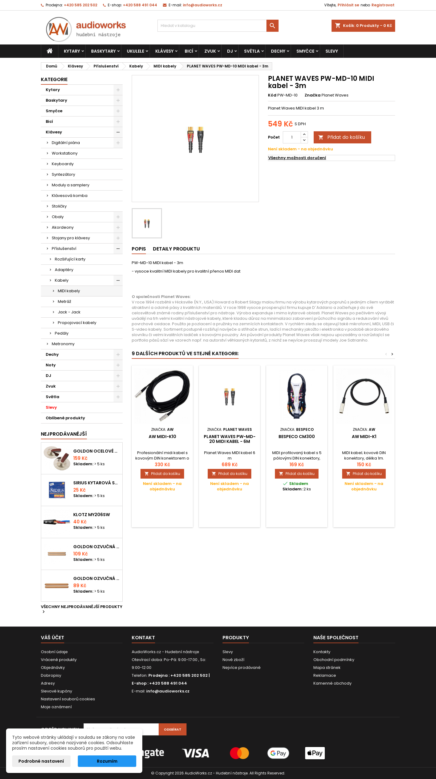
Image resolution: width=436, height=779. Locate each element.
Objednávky (53, 667)
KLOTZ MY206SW (91, 514)
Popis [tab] (139, 248)
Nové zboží (233, 660)
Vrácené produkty (59, 660)
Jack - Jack (69, 312)
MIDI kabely (69, 291)
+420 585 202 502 (80, 5)
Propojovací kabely (77, 323)
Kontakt (143, 637)
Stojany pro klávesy (71, 238)
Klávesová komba (70, 195)
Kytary (72, 51)
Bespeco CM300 (297, 437)
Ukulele (135, 51)
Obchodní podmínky (333, 660)
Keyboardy (63, 164)
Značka (313, 95)
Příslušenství (64, 248)
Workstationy (65, 153)
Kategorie (54, 79)
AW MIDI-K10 (162, 437)
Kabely (61, 280)
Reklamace (324, 675)
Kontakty (321, 652)
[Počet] (292, 137)
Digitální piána (66, 143)
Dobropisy (51, 675)
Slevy (331, 51)
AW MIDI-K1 (364, 437)
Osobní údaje (54, 652)
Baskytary (103, 51)
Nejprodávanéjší (64, 433)
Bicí (189, 51)
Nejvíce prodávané (242, 667)
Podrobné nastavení (41, 761)
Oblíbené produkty (65, 418)
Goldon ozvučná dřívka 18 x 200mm (96, 546)
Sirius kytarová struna (96, 482)
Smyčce (305, 51)
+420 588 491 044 (140, 5)
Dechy (278, 51)
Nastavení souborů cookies (68, 699)
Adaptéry (64, 270)
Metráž (64, 301)
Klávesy (164, 51)
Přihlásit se (348, 5)
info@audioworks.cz (202, 5)
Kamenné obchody (332, 683)
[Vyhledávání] (218, 26)
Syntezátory (63, 174)
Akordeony (63, 227)
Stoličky (59, 206)
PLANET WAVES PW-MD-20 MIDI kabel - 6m (230, 439)
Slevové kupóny (56, 691)
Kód (272, 95)
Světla (252, 51)
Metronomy (63, 344)
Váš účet (52, 637)
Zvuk (210, 51)
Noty (51, 365)
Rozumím (107, 761)
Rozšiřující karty (70, 259)
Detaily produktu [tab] (176, 248)
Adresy (48, 683)
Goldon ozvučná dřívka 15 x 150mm (96, 578)
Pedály (61, 333)
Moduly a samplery (70, 185)
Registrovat (383, 5)
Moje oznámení (56, 707)
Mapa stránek (327, 667)
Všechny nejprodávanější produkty (81, 609)
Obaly (58, 217)
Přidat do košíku (341, 137)
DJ (230, 51)
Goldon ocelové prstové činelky (96, 451)
